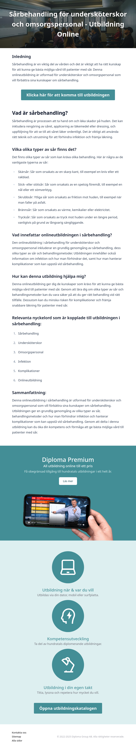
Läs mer (68, 481)
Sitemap (16, 736)
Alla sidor (17, 740)
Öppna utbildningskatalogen (68, 708)
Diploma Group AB (82, 736)
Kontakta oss (19, 732)
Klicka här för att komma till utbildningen (67, 95)
